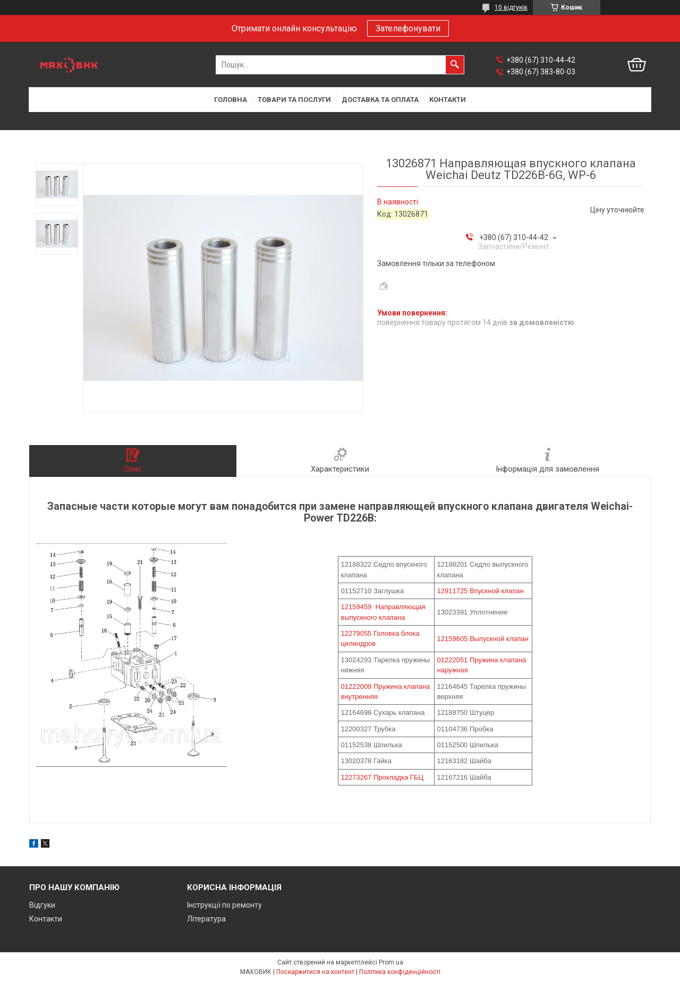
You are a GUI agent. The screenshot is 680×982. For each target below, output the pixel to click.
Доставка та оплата (380, 100)
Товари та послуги (294, 100)
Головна (230, 100)
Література (206, 919)
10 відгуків (511, 7)
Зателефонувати (408, 28)
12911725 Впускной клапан (480, 591)
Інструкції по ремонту (224, 905)
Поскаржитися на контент (315, 972)
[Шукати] (455, 65)
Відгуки (42, 905)
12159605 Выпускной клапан (483, 639)
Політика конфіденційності (399, 972)
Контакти (447, 100)
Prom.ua (391, 962)
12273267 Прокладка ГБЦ (382, 777)
